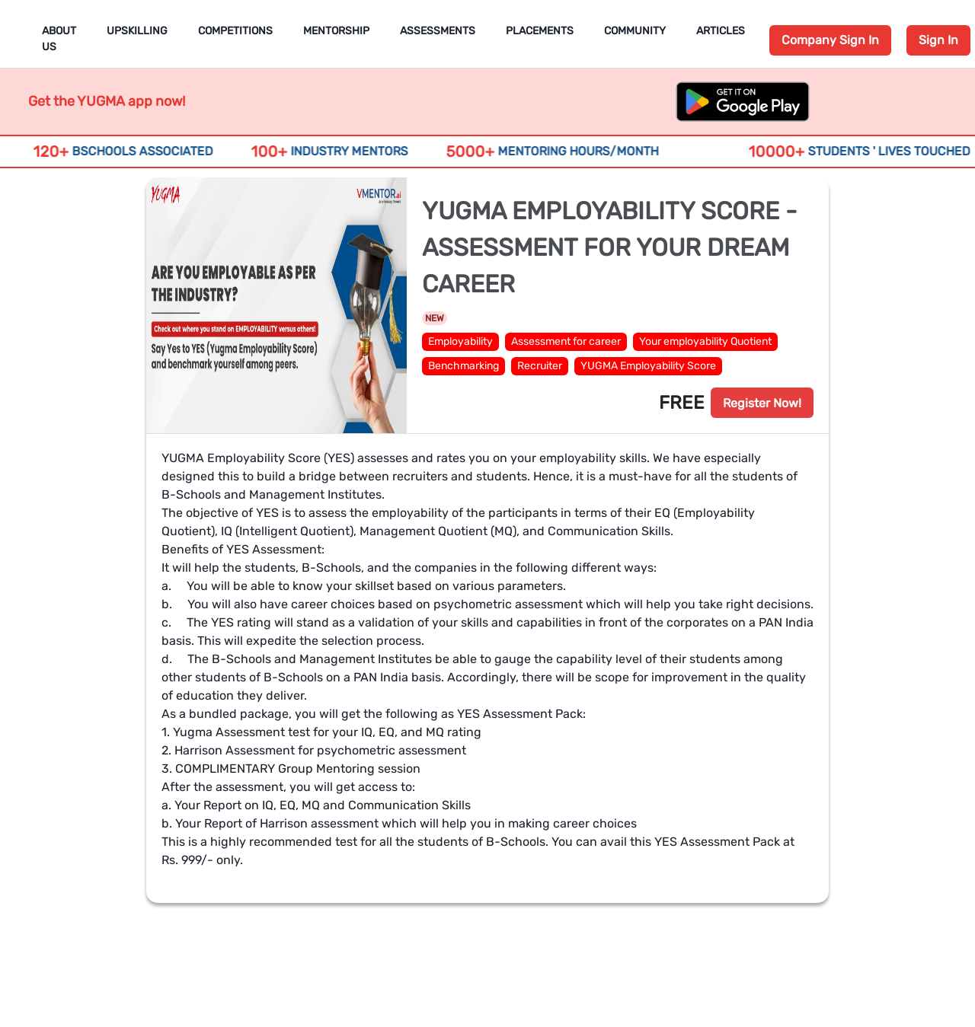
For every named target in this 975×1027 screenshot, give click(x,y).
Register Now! (762, 403)
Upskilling (137, 30)
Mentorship (336, 30)
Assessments (437, 30)
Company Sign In (830, 40)
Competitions (235, 30)
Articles (720, 30)
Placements (540, 30)
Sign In (938, 40)
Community (635, 30)
